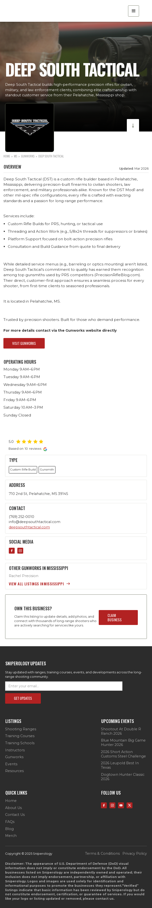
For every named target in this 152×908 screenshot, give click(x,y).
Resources (14, 771)
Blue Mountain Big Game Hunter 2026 (123, 742)
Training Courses (19, 736)
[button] (133, 11)
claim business (115, 617)
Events (11, 764)
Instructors (15, 750)
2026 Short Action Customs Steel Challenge (123, 754)
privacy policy (134, 854)
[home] (30, 11)
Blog (9, 829)
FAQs (9, 822)
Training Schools (19, 743)
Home (11, 801)
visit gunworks (24, 343)
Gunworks (14, 757)
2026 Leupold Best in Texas (120, 765)
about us (13, 808)
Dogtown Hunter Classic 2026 (122, 777)
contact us (15, 815)
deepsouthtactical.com (29, 527)
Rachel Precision (23, 576)
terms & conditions (102, 854)
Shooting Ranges (20, 729)
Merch (11, 836)
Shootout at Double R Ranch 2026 (121, 731)
